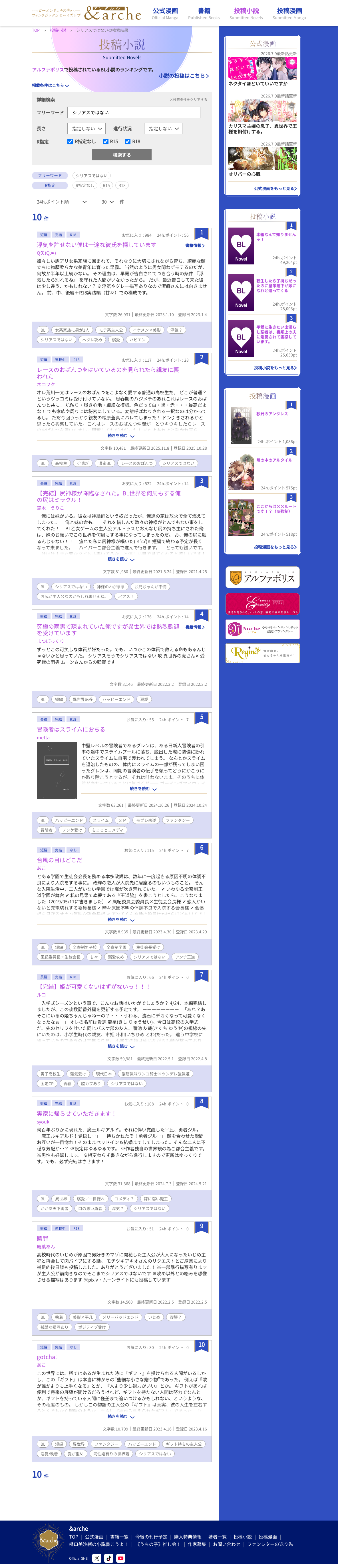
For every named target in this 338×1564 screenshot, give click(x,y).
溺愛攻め (116, 957)
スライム (101, 820)
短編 (59, 699)
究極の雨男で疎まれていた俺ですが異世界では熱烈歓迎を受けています (108, 629)
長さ (41, 128)
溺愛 (116, 339)
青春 (67, 1083)
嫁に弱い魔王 (156, 1199)
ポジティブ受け (92, 1327)
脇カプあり (91, 1083)
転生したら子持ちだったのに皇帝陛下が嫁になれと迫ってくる (276, 285)
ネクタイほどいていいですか (257, 83)
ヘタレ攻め (92, 339)
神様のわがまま (111, 586)
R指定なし (85, 141)
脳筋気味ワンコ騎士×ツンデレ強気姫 (156, 1074)
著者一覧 (217, 1536)
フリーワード (50, 112)
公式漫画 (94, 1536)
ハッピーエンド (116, 699)
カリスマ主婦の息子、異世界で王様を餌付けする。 (262, 128)
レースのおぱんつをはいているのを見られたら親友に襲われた (108, 372)
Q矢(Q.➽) (46, 252)
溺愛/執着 (49, 1454)
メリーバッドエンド (120, 1317)
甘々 (94, 957)
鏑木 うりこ (50, 507)
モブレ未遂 (146, 820)
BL (43, 330)
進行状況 (122, 128)
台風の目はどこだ (59, 859)
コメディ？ (124, 1199)
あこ (41, 867)
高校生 (61, 463)
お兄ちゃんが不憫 (150, 586)
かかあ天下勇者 (55, 1208)
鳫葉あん (46, 1246)
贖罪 (42, 1238)
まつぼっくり (50, 640)
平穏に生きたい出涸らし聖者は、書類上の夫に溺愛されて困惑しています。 (276, 334)
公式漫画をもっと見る (274, 188)
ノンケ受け (72, 830)
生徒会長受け (148, 947)
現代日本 (104, 1074)
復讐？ (176, 1317)
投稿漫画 (268, 1536)
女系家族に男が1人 (72, 330)
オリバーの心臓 (244, 173)
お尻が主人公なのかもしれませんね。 (74, 596)
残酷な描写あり (55, 1327)
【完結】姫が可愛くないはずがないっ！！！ (94, 986)
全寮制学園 (116, 947)
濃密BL (104, 463)
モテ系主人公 (111, 330)
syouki (44, 1121)
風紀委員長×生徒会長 (61, 957)
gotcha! (47, 1356)
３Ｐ (122, 820)
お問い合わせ (226, 1544)
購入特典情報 (188, 1536)
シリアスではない (57, 339)
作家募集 (197, 1544)
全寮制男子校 (85, 947)
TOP (73, 1536)
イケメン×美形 (147, 330)
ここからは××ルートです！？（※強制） (276, 508)
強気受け (78, 1074)
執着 (59, 1317)
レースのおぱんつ (137, 463)
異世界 (61, 1199)
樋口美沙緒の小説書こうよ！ (98, 1544)
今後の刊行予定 (151, 1536)
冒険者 (47, 830)
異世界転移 (83, 699)
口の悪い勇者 (90, 1208)
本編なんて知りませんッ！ (276, 237)
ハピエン (138, 339)
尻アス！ (126, 596)
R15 (114, 141)
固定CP (47, 1083)
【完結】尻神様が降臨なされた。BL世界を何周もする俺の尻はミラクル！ (109, 496)
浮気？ (176, 330)
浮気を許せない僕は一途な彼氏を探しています (96, 244)
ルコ (41, 994)
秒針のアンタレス (272, 414)
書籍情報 (193, 245)
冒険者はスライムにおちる (71, 729)
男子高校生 (51, 1074)
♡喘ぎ (83, 463)
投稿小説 (243, 1536)
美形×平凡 (83, 1317)
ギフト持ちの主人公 (184, 1444)
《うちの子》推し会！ (158, 1544)
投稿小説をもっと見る (274, 367)
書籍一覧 (119, 1536)
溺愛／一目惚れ (91, 1199)
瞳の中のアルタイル (274, 460)
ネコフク (46, 384)
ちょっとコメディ (108, 830)
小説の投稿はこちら (182, 75)
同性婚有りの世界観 (111, 1454)
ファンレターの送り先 (270, 1544)
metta (43, 737)
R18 (136, 141)
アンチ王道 (185, 957)
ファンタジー (178, 820)
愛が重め (76, 1454)
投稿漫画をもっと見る (274, 547)
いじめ (154, 1317)
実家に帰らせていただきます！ (77, 1113)
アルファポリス (48, 69)
